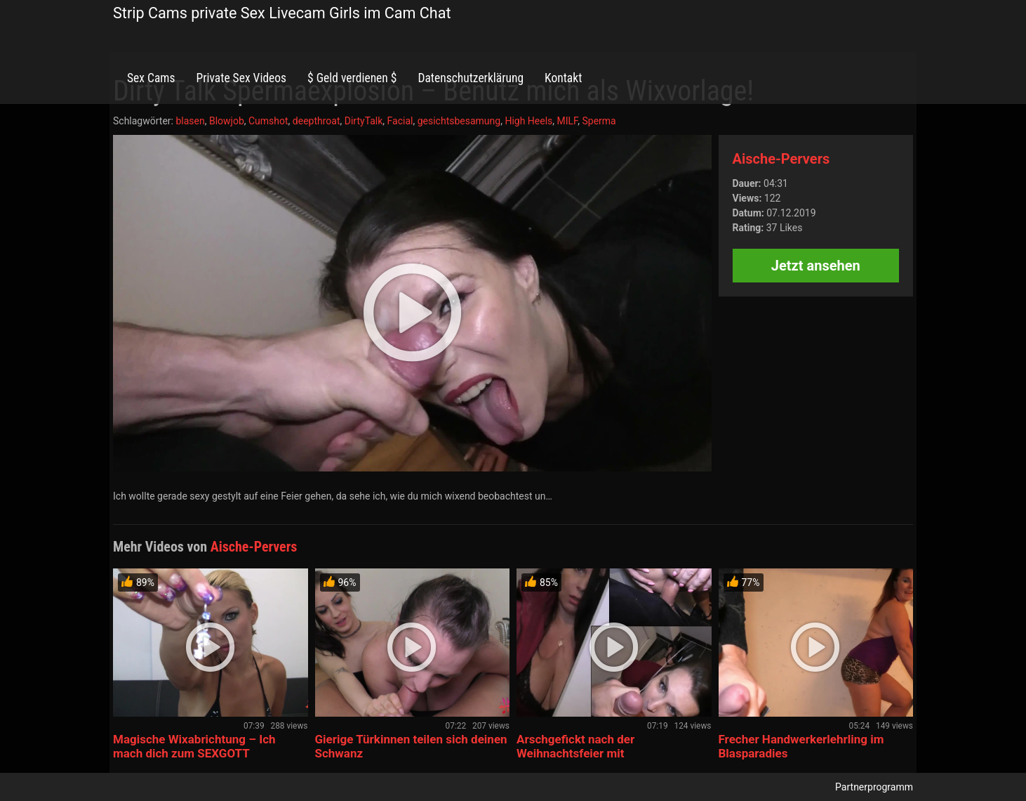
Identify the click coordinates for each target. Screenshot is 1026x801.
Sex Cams (151, 78)
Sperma (599, 120)
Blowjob (226, 120)
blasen (189, 120)
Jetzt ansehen (815, 265)
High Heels (528, 120)
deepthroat (316, 120)
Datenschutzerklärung (471, 78)
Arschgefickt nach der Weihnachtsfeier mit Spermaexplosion (575, 753)
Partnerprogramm (874, 787)
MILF (567, 120)
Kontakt (563, 78)
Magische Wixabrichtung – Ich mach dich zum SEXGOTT (194, 746)
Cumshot (268, 120)
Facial (400, 120)
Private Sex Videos (241, 78)
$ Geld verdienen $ (352, 78)
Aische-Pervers (781, 158)
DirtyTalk (364, 120)
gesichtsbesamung (459, 120)
